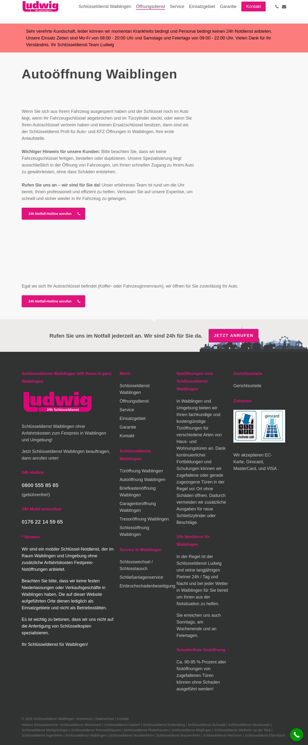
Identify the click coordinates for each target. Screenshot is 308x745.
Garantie (128, 427)
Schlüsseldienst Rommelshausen (96, 730)
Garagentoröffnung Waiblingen (138, 507)
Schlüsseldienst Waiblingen (135, 389)
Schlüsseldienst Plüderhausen (146, 730)
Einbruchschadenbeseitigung (145, 586)
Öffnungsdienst (134, 401)
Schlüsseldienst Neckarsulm (249, 725)
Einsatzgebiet (133, 418)
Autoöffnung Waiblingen (142, 479)
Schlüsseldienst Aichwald (206, 725)
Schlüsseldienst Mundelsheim (131, 735)
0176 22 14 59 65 (42, 522)
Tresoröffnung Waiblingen (144, 519)
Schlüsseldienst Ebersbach (265, 735)
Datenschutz (105, 719)
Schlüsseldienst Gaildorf (122, 725)
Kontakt (127, 435)
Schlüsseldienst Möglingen (192, 730)
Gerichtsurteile (247, 385)
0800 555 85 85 (40, 485)
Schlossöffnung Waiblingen (134, 531)
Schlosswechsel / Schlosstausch (136, 565)
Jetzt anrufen (233, 335)
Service (127, 409)
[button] (53, 214)
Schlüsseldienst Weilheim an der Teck (242, 730)
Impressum (84, 719)
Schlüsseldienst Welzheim (222, 735)
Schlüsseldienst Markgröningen (45, 730)
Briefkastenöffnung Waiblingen (138, 491)
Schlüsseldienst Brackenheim (178, 735)
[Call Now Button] (296, 734)
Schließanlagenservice (141, 577)
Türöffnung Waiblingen (141, 471)
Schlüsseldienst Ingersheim (42, 735)
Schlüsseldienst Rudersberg (164, 725)
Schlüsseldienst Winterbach (80, 725)
